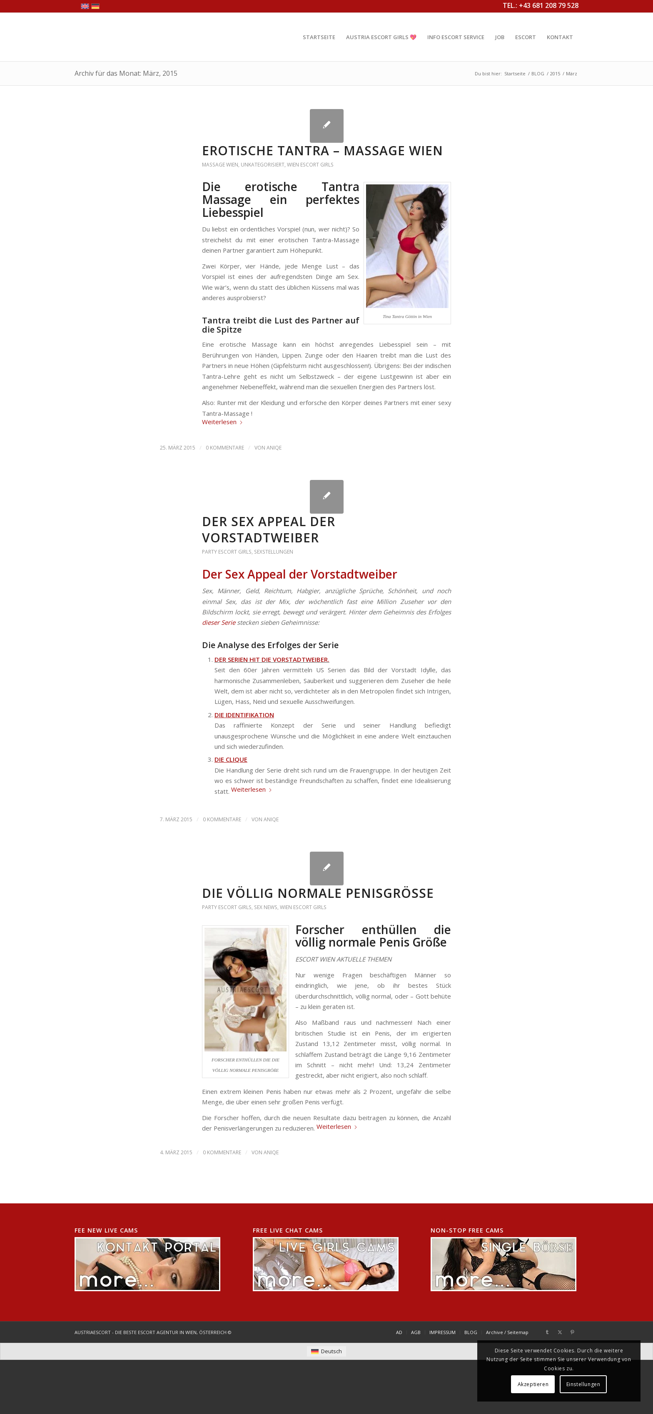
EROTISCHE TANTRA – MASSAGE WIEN (322, 150)
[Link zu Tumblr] (547, 1332)
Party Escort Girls (227, 551)
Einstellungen (583, 1384)
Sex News (265, 907)
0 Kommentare (225, 447)
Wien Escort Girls (310, 164)
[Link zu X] (559, 1332)
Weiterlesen (222, 421)
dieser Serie (218, 622)
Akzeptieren (533, 1384)
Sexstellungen (273, 551)
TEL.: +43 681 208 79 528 (540, 5)
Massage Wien (220, 164)
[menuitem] (319, 37)
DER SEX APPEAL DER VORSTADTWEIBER (268, 529)
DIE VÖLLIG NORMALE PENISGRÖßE (318, 893)
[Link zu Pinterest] (572, 1332)
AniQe (274, 447)
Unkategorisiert (262, 164)
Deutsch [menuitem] (331, 1351)
